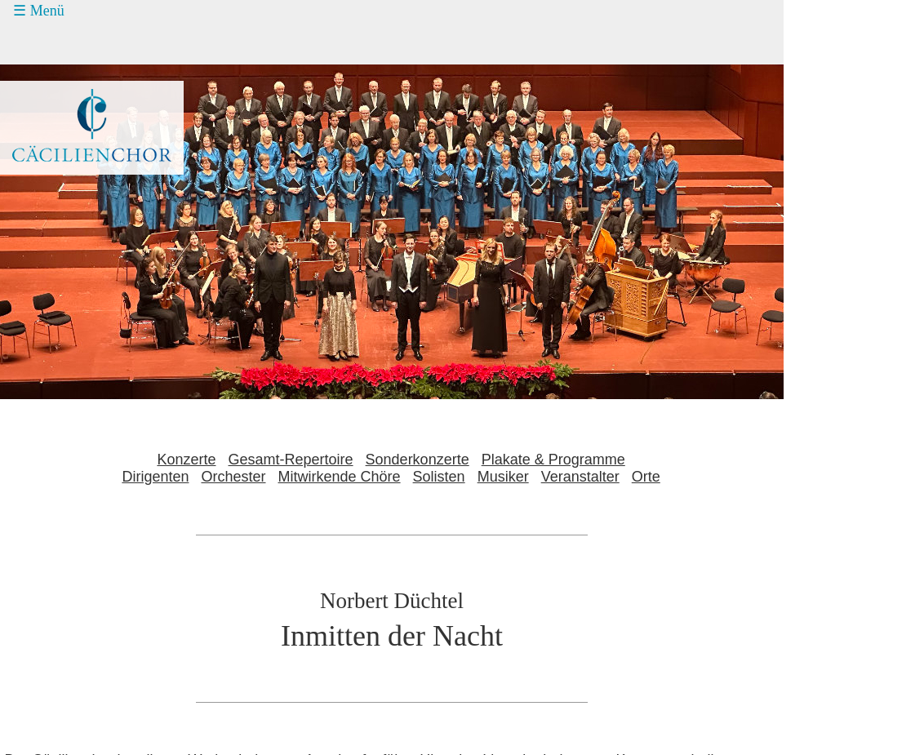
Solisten (439, 477)
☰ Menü (38, 10)
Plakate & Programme (553, 459)
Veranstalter (580, 477)
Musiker (503, 477)
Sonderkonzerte (417, 459)
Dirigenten (155, 477)
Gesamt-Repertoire (291, 459)
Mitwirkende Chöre (339, 477)
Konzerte (186, 459)
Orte (646, 477)
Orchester (233, 477)
